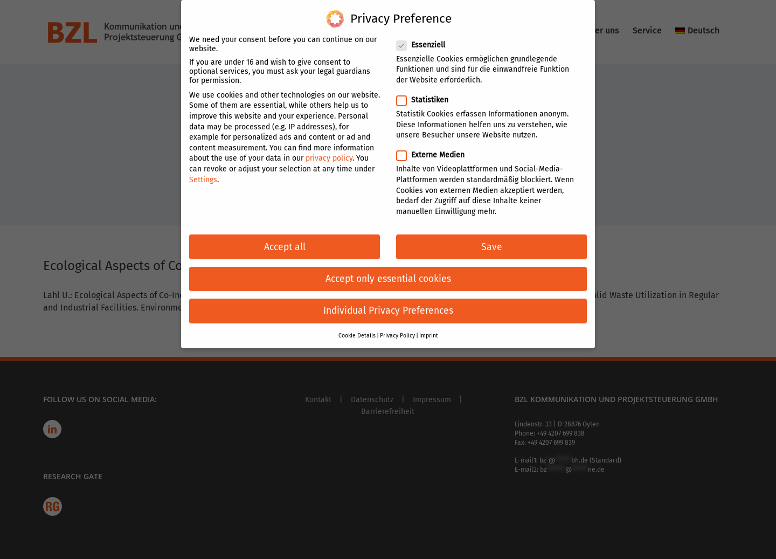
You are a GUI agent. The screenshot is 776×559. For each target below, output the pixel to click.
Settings (203, 172)
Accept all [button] (285, 239)
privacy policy (329, 151)
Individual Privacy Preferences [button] (388, 303)
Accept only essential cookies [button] (388, 272)
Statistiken (427, 93)
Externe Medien (435, 148)
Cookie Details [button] (357, 328)
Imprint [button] (428, 328)
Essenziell (425, 38)
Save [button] (491, 239)
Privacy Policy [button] (397, 328)
